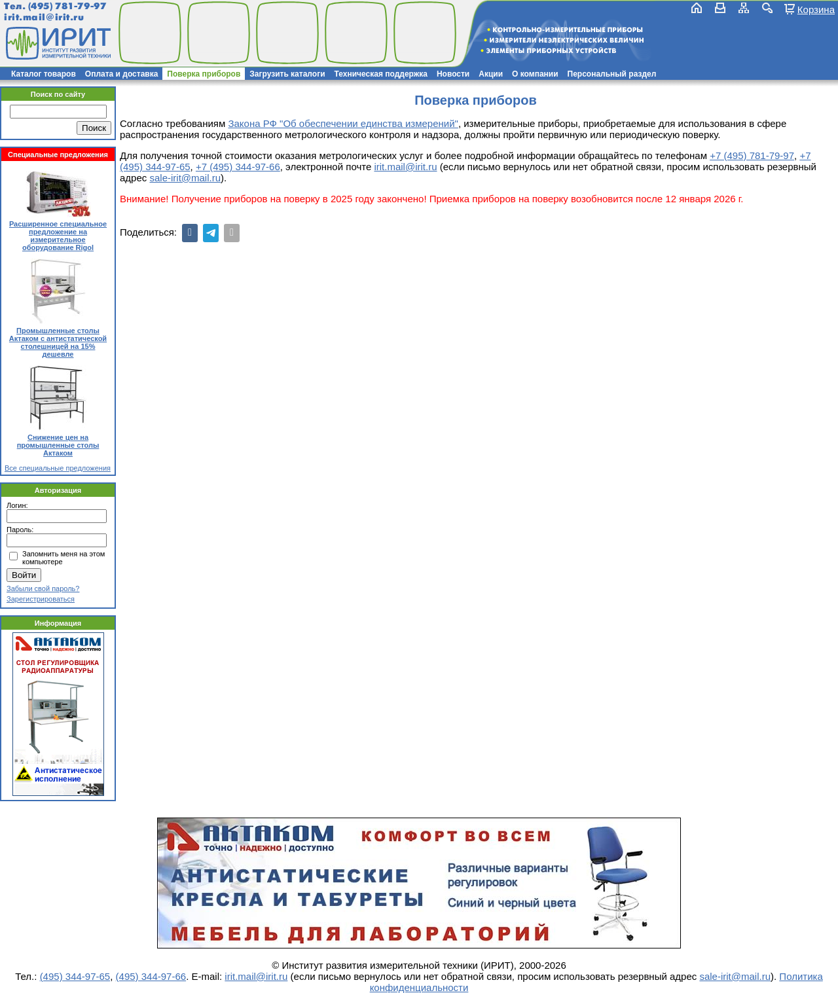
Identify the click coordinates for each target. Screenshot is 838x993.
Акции (491, 74)
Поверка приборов (203, 74)
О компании (535, 74)
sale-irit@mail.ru (185, 177)
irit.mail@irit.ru (44, 17)
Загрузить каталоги (287, 74)
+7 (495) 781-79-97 (752, 155)
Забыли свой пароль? (43, 588)
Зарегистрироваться (41, 599)
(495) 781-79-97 (67, 6)
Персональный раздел (612, 74)
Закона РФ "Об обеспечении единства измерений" (343, 123)
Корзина (816, 9)
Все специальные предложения (58, 468)
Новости (453, 74)
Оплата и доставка (121, 74)
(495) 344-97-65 (75, 976)
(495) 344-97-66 (151, 976)
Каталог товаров (43, 74)
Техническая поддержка (381, 74)
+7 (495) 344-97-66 (238, 166)
